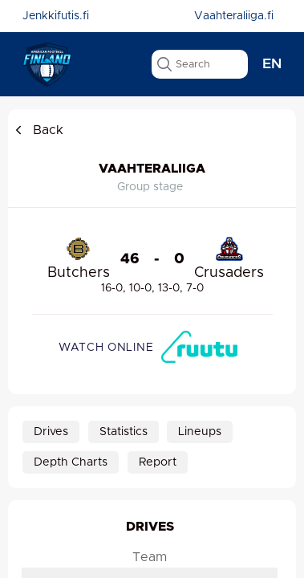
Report (157, 462)
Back (37, 130)
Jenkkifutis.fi (55, 16)
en (272, 64)
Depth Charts (70, 462)
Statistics (123, 432)
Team (149, 558)
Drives (51, 432)
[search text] (200, 64)
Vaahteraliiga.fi (234, 16)
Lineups (199, 432)
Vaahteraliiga (152, 168)
